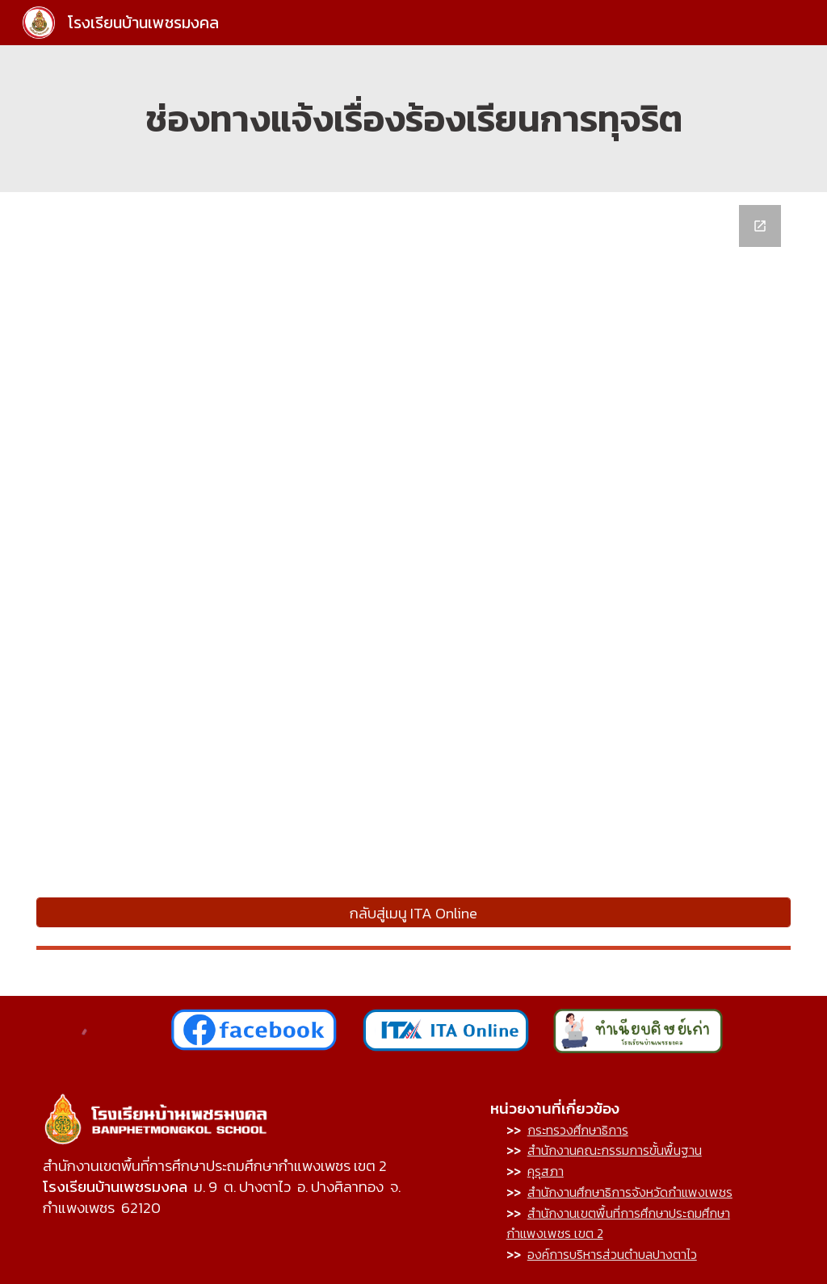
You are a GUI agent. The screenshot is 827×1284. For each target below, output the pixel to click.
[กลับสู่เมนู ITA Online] (413, 912)
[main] (413, 118)
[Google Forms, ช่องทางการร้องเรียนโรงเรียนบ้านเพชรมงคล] (413, 544)
